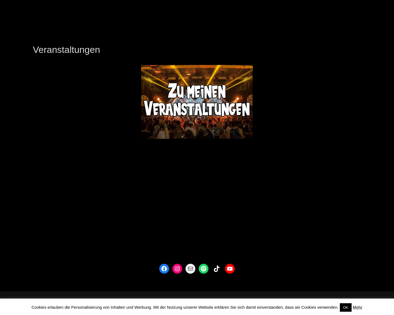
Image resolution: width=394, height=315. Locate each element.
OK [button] (345, 307)
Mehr (358, 307)
